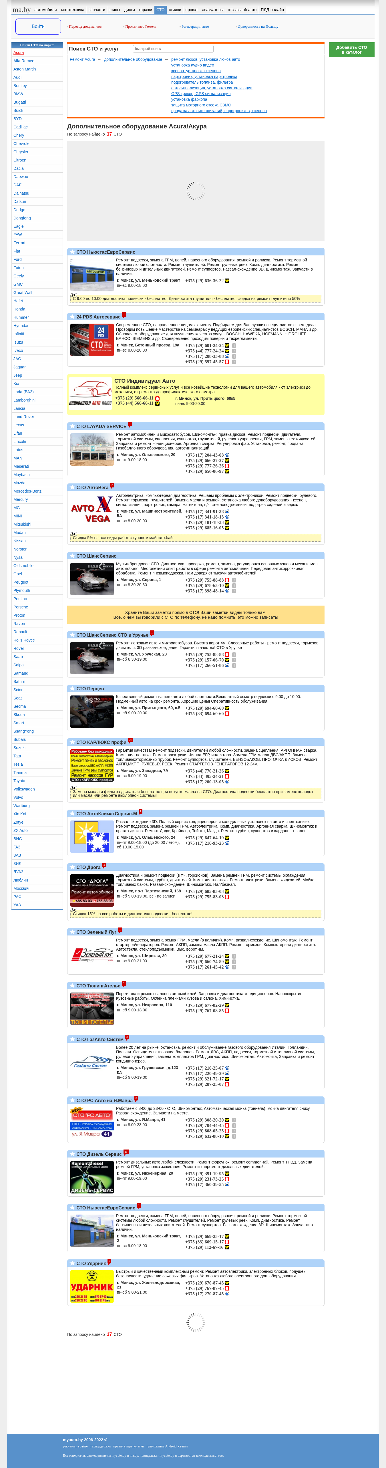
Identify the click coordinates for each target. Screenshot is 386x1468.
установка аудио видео (192, 65)
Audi (17, 77)
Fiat (16, 251)
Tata (17, 756)
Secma (19, 706)
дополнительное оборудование (133, 59)
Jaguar (19, 367)
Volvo (18, 797)
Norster (20, 549)
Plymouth (21, 590)
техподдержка (100, 1446)
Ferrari (19, 243)
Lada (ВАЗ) (23, 392)
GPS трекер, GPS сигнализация (201, 93)
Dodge (19, 209)
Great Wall (22, 292)
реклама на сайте (75, 1446)
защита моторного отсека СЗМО (201, 105)
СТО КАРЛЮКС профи (100, 742)
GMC (18, 284)
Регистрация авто (194, 26)
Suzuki (19, 747)
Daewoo (20, 176)
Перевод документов (84, 26)
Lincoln (19, 441)
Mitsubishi (22, 524)
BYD (17, 118)
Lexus (18, 425)
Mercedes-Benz (27, 491)
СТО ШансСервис (95, 556)
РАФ (17, 896)
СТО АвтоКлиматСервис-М (106, 813)
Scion (18, 689)
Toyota (19, 781)
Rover (18, 648)
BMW (18, 94)
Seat (17, 698)
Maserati (21, 466)
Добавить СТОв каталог (351, 50)
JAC (17, 358)
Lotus (18, 449)
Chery (18, 135)
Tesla (18, 764)
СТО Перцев (89, 688)
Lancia (19, 408)
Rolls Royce (24, 640)
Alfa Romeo (23, 61)
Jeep (17, 375)
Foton (18, 267)
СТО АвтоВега (91, 487)
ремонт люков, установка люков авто (205, 59)
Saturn (19, 681)
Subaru (19, 739)
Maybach (21, 474)
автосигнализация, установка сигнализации (211, 88)
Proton (19, 615)
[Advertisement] (352, 145)
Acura (18, 52)
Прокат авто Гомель (139, 26)
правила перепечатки (128, 1446)
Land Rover (23, 416)
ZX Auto (20, 830)
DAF (17, 185)
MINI (17, 516)
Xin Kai (19, 814)
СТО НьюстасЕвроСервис (105, 252)
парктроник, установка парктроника (204, 76)
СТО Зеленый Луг (95, 932)
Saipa (18, 665)
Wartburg (21, 805)
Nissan (19, 541)
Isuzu (18, 342)
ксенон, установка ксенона (196, 70)
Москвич (21, 888)
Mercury (20, 499)
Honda (19, 309)
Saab (18, 656)
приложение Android (161, 1446)
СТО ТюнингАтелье (97, 985)
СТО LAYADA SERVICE (100, 426)
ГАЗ (16, 847)
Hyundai (20, 325)
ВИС (17, 838)
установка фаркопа (189, 99)
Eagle (18, 226)
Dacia (18, 168)
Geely (18, 276)
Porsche (20, 607)
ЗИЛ (17, 863)
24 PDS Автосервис (98, 316)
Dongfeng (22, 218)
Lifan (17, 433)
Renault (20, 632)
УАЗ (17, 905)
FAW (17, 234)
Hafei (18, 301)
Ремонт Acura (82, 59)
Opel (17, 574)
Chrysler (20, 152)
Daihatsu (21, 193)
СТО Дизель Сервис (98, 1154)
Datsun (19, 201)
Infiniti (18, 334)
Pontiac (20, 598)
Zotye (18, 822)
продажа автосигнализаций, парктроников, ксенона (219, 110)
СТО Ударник (90, 1263)
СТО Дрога (87, 867)
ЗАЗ (17, 855)
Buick (18, 110)
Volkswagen (24, 789)
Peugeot (20, 582)
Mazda (19, 483)
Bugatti (19, 102)
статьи (183, 1446)
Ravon (19, 623)
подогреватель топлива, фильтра (202, 82)
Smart (18, 723)
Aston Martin (24, 69)
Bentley (20, 85)
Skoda (19, 714)
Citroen (19, 160)
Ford (17, 259)
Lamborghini (24, 400)
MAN (17, 458)
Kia (16, 383)
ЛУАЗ (18, 872)
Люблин (20, 880)
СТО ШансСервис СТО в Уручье (111, 635)
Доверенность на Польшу (257, 26)
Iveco (18, 350)
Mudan (19, 532)
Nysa (18, 557)
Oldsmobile (23, 565)
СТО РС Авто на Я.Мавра (104, 1100)
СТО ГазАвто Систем (99, 1039)
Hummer (21, 317)
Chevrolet (22, 143)
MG (16, 507)
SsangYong (23, 731)
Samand (20, 673)
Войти (38, 26)
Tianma (20, 772)
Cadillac (20, 127)
